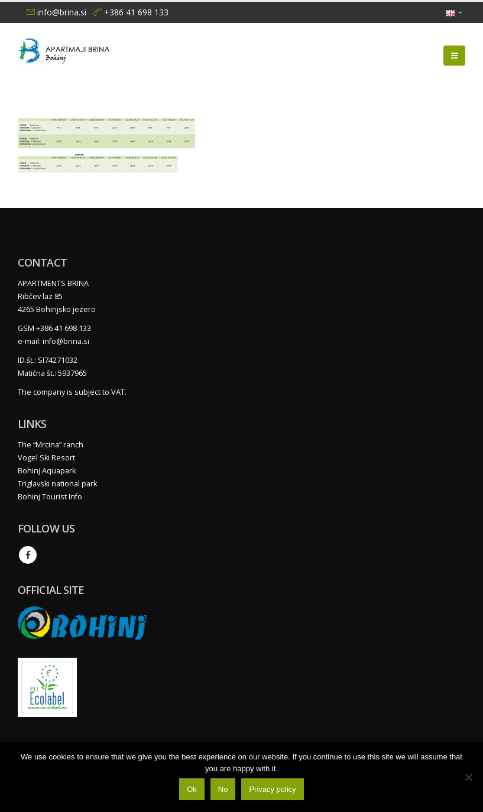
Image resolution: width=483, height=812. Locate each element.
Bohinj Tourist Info (50, 497)
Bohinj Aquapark (47, 471)
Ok (192, 789)
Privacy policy (272, 789)
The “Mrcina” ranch (50, 445)
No (223, 789)
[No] (468, 777)
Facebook (28, 555)
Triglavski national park (57, 484)
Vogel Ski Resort (46, 458)
